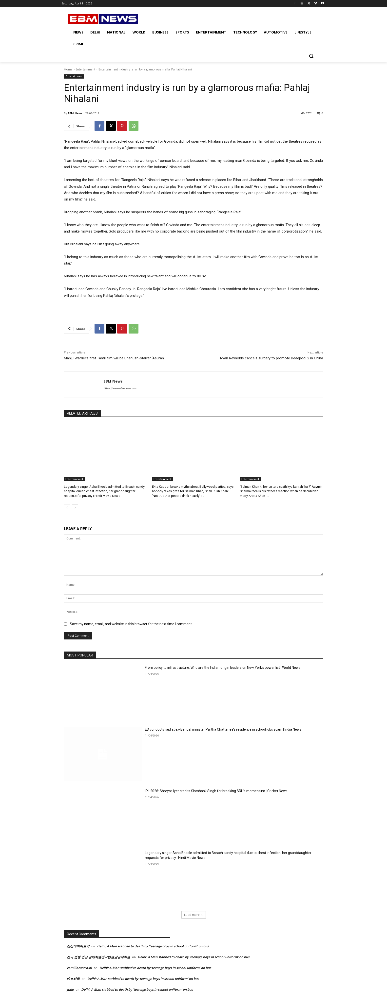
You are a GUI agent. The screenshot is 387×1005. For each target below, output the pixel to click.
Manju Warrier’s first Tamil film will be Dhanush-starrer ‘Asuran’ (114, 358)
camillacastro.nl (79, 968)
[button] (311, 56)
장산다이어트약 (78, 946)
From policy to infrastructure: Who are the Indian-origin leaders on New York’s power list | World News (222, 668)
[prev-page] (67, 507)
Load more (193, 915)
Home (68, 69)
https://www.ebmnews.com (120, 388)
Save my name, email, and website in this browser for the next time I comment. (131, 624)
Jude (70, 989)
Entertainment (85, 69)
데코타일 (73, 978)
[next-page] (75, 507)
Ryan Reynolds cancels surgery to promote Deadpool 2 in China (271, 358)
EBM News (75, 113)
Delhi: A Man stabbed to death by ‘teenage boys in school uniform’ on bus (153, 946)
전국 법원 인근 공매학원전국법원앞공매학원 (98, 957)
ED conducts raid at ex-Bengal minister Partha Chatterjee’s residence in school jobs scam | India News (223, 729)
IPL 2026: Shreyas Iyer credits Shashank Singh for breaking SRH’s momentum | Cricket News (216, 791)
